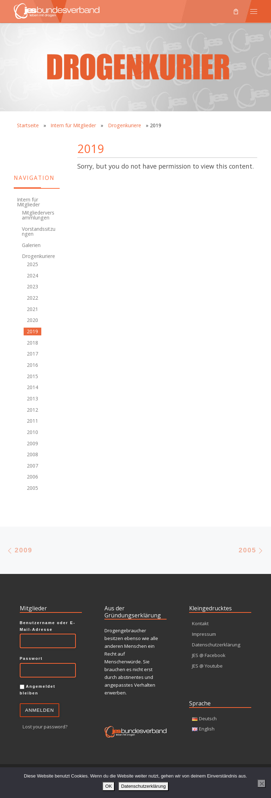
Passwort (31, 658)
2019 (32, 331)
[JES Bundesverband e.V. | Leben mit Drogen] (57, 10)
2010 (32, 432)
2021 (32, 309)
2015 (32, 376)
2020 (32, 320)
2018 (32, 342)
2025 (32, 264)
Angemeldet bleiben (37, 689)
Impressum (204, 634)
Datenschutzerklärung (216, 644)
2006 (32, 476)
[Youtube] (18, 156)
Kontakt (200, 623)
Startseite (28, 125)
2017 (32, 353)
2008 (32, 454)
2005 (32, 488)
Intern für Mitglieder (73, 125)
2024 (32, 275)
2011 (32, 420)
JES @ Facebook (208, 655)
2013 (32, 398)
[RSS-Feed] (32, 142)
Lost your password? (45, 726)
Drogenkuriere (124, 125)
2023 (32, 286)
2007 (32, 465)
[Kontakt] (18, 142)
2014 (32, 387)
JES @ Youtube (207, 666)
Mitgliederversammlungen (38, 215)
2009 (32, 443)
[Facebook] (46, 142)
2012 (32, 409)
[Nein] (261, 783)
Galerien (31, 245)
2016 (32, 365)
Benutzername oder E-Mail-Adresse (48, 626)
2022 (32, 297)
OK (108, 786)
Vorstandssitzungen (38, 231)
